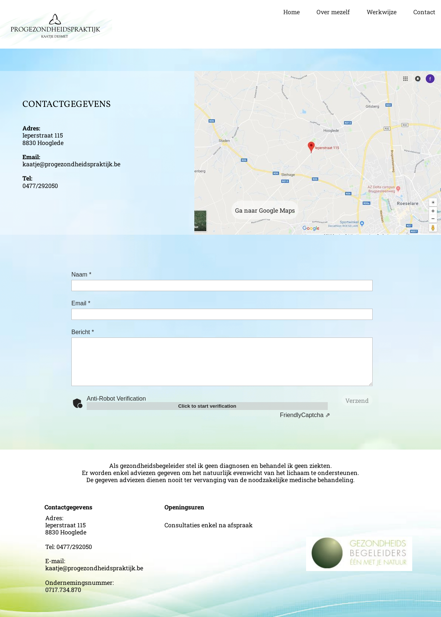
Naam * (81, 274)
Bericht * (82, 332)
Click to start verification (207, 406)
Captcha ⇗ (305, 415)
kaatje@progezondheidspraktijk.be (71, 164)
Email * (80, 303)
